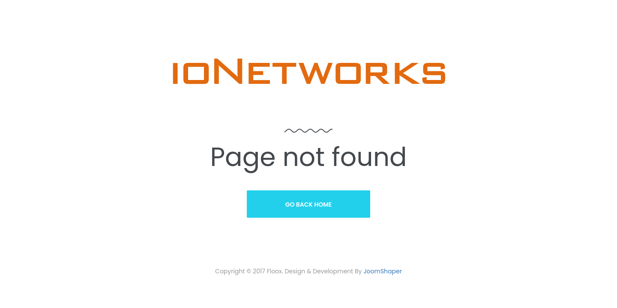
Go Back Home (308, 204)
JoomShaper (382, 271)
